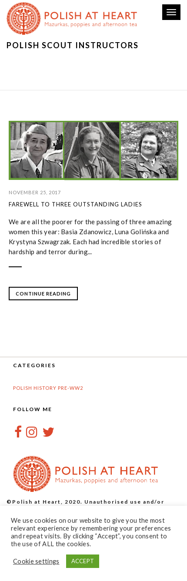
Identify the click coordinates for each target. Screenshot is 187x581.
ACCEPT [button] (82, 561)
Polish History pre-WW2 (48, 388)
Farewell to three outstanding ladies (75, 204)
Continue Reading (43, 293)
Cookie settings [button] (36, 561)
